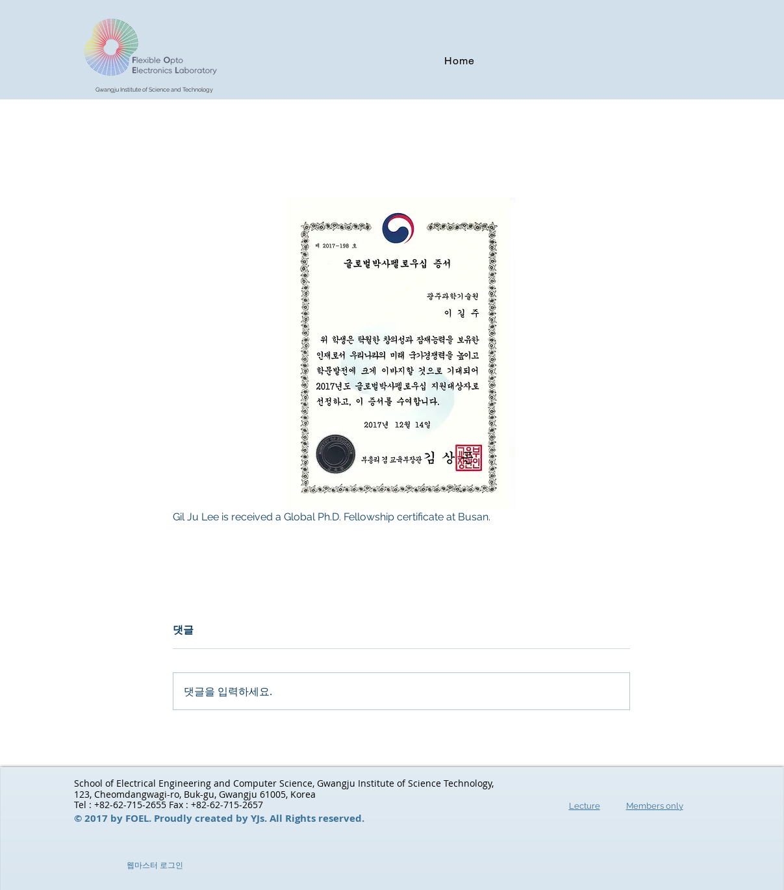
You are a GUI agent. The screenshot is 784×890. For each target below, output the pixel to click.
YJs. (260, 818)
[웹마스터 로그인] (155, 865)
